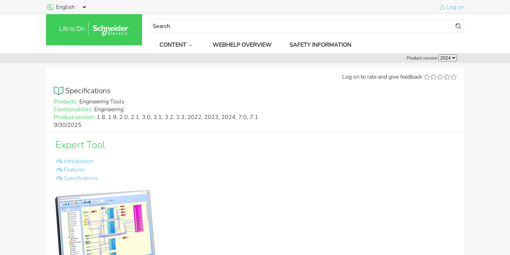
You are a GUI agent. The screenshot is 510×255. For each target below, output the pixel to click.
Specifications (81, 178)
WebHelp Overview (242, 45)
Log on (455, 7)
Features (74, 170)
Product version (422, 58)
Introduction (79, 161)
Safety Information (320, 45)
